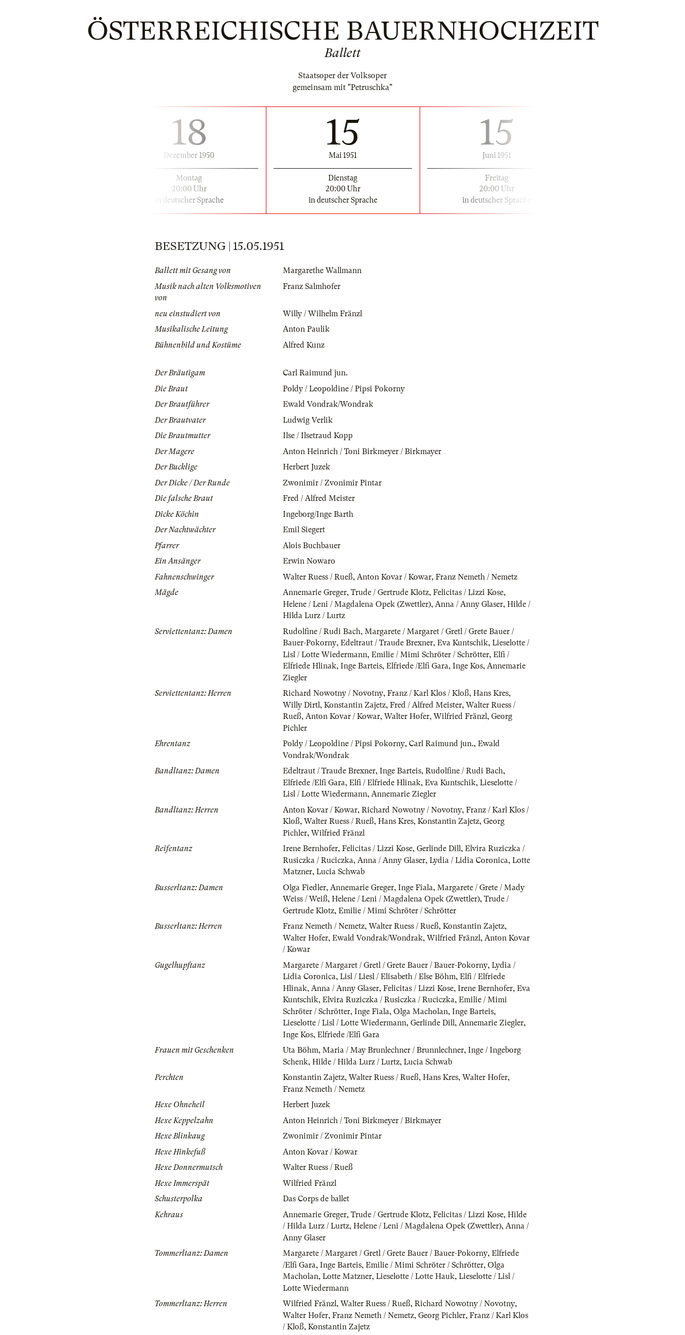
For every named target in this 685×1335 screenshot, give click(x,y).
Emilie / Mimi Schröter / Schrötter (432, 654)
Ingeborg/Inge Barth (318, 514)
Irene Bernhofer (310, 848)
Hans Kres (492, 693)
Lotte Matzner (308, 871)
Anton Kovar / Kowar (394, 577)
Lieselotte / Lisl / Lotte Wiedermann (346, 1022)
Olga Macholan (422, 1011)
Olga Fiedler (305, 887)
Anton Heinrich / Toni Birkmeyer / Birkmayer (362, 451)
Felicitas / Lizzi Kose (469, 592)
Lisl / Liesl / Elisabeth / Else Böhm (399, 976)
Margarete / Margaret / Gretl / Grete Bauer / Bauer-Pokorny (385, 965)
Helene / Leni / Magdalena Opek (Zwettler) (358, 604)
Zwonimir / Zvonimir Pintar (332, 483)
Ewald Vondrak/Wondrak (328, 404)
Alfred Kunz (304, 345)
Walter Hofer (407, 716)
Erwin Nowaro (309, 561)
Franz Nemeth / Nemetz (477, 577)
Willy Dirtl (302, 705)
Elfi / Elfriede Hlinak (386, 782)
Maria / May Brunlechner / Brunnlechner (393, 1050)
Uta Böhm (300, 1050)
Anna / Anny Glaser (471, 604)
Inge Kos (470, 666)
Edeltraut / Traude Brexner (386, 642)
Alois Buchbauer (312, 545)
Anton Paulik (306, 329)
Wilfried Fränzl (461, 716)
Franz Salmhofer (312, 286)
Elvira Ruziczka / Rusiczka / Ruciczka (404, 999)
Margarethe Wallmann (323, 270)
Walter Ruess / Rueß (318, 577)
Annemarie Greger (315, 592)
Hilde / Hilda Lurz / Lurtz (357, 1062)
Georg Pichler (442, 1315)
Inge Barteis (362, 666)
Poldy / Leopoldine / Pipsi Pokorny (344, 388)
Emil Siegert (304, 529)
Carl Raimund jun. (315, 372)
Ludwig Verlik (308, 420)
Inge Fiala (417, 887)
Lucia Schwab (361, 871)
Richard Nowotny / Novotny (333, 693)
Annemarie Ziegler (405, 794)
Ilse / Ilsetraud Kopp (318, 435)
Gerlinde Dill (440, 848)
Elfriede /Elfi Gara (418, 666)
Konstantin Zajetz (356, 705)
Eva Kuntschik (462, 642)
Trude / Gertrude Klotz (390, 592)
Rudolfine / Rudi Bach (322, 631)
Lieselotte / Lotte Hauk (417, 1276)
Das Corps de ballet (316, 1198)
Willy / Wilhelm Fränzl (324, 313)
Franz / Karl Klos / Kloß (428, 693)
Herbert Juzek (306, 467)
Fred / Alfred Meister (319, 498)
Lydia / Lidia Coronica (470, 860)
